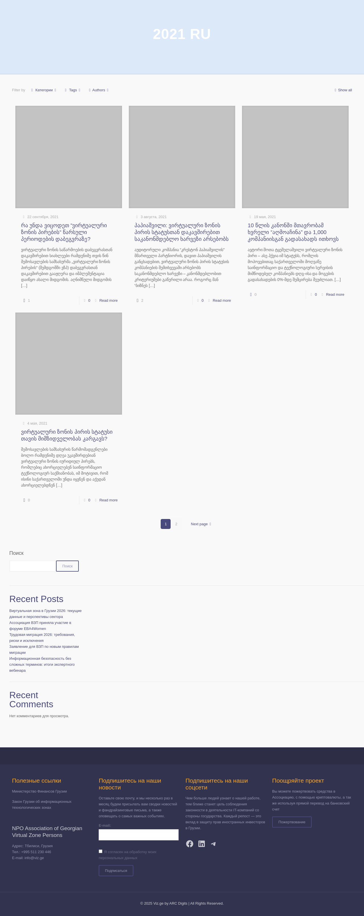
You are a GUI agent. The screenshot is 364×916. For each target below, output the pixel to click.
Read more (108, 300)
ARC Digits (178, 903)
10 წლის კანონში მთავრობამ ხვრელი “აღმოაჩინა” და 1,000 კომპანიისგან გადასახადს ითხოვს (293, 232)
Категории (43, 90)
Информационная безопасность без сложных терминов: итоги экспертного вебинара (42, 664)
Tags (72, 90)
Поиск (16, 553)
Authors (98, 90)
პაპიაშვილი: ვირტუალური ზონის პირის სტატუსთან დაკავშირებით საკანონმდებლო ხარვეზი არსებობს (182, 232)
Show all (342, 90)
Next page (202, 524)
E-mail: (105, 825)
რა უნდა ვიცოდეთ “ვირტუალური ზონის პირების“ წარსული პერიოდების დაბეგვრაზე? (64, 232)
